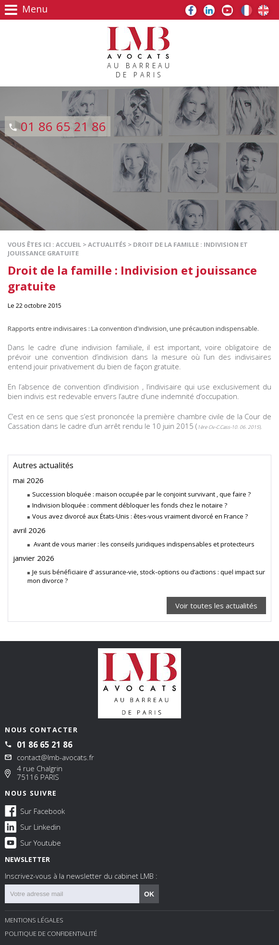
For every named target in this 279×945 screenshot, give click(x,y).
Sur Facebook (35, 810)
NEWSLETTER (139, 868)
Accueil (68, 244)
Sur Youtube (33, 842)
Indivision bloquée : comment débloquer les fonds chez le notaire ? (129, 505)
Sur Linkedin (33, 826)
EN (263, 10)
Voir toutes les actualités (216, 605)
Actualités (107, 244)
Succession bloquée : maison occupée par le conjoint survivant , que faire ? (141, 494)
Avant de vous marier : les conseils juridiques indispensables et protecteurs (143, 544)
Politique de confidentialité (51, 933)
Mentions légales (34, 920)
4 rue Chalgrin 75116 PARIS (39, 772)
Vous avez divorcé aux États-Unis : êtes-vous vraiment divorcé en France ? (140, 516)
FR (246, 10)
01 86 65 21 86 (63, 126)
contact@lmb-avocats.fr (55, 757)
